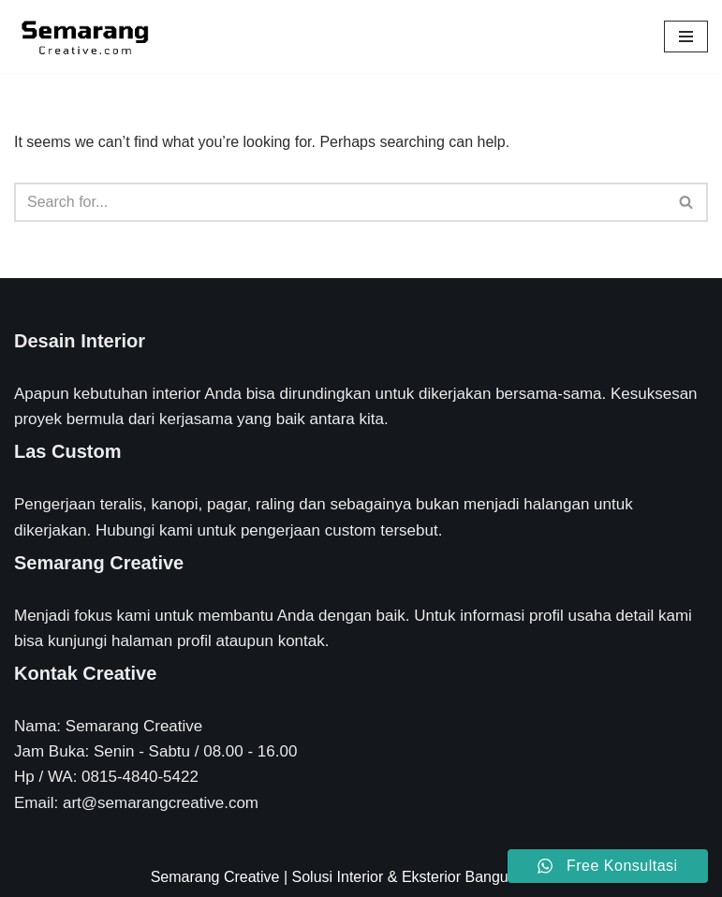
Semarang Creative (215, 877)
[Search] (340, 202)
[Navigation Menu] (686, 36)
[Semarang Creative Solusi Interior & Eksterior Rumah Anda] (84, 36)
